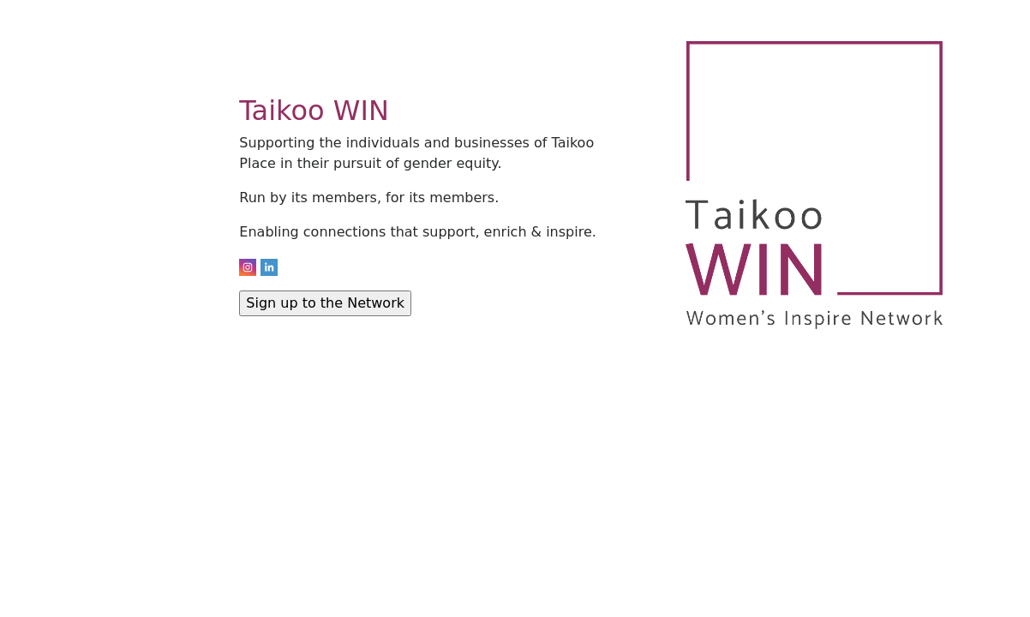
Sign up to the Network (325, 303)
